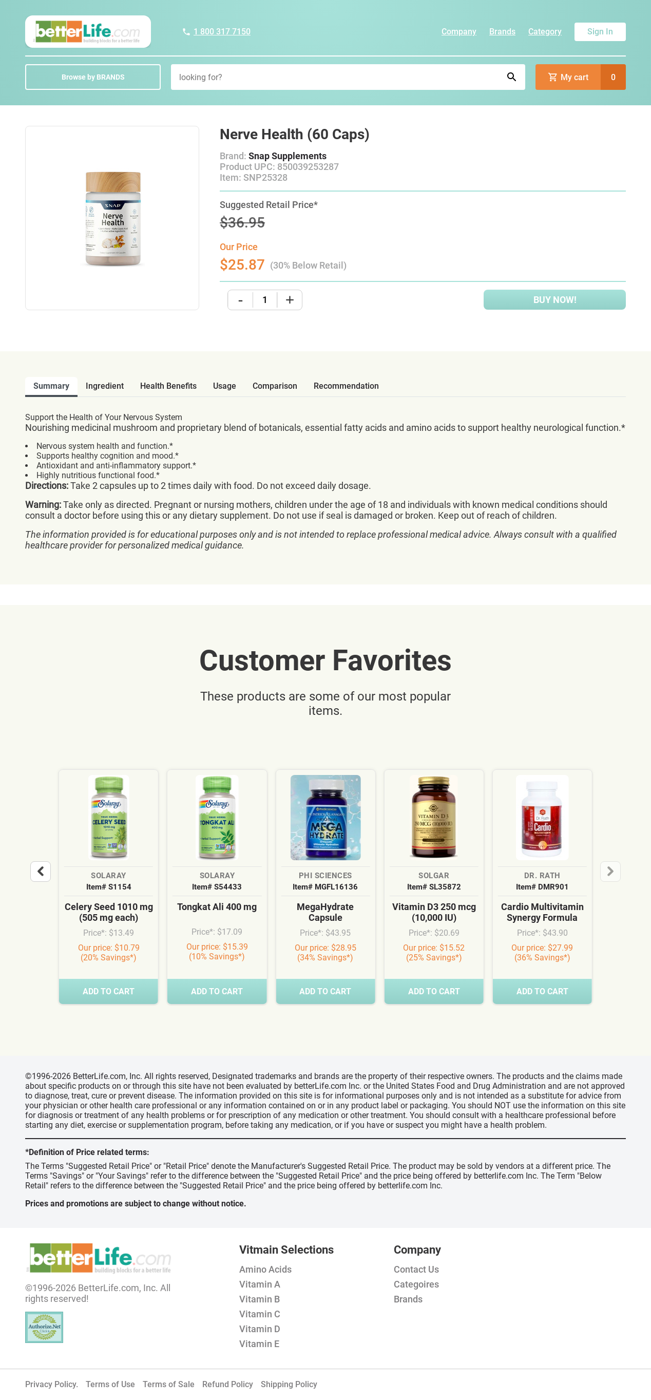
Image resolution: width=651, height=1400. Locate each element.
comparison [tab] (275, 386)
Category (545, 31)
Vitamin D (259, 1328)
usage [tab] (224, 386)
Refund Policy (227, 1384)
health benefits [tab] (168, 386)
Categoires (416, 1284)
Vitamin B (259, 1299)
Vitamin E (259, 1343)
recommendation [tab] (346, 386)
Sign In (600, 31)
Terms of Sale (169, 1384)
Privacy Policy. (51, 1384)
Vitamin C (259, 1314)
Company (459, 31)
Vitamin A (259, 1284)
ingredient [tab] (105, 386)
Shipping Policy (289, 1384)
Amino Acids (265, 1269)
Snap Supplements (287, 155)
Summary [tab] (51, 386)
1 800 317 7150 (216, 31)
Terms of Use (110, 1384)
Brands (502, 31)
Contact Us (416, 1269)
